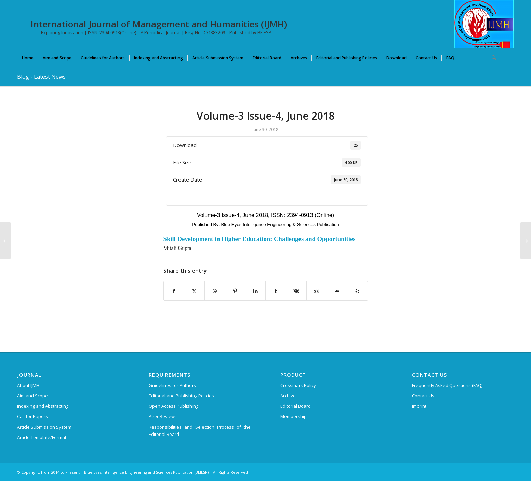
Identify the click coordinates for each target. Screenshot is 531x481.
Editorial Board (295, 406)
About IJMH (28, 385)
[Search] (491, 57)
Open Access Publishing (173, 406)
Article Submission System (44, 427)
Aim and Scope (32, 395)
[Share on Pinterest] (235, 290)
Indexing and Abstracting (42, 406)
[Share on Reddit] (317, 290)
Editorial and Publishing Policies (181, 395)
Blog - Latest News (41, 76)
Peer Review (162, 416)
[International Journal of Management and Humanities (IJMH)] (484, 24)
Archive (288, 395)
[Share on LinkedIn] (255, 290)
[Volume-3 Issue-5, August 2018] (525, 240)
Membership (293, 416)
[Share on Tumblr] (276, 290)
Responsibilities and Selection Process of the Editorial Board (200, 430)
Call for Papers (32, 416)
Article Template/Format (41, 437)
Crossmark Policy (298, 385)
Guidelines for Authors (172, 385)
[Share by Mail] (337, 290)
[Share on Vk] (296, 290)
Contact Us (423, 395)
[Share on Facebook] (174, 290)
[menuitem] (27, 57)
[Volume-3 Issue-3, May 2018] (5, 240)
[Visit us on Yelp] (357, 290)
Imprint (419, 406)
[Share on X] (194, 290)
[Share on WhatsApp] (215, 290)
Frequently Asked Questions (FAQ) (447, 385)
